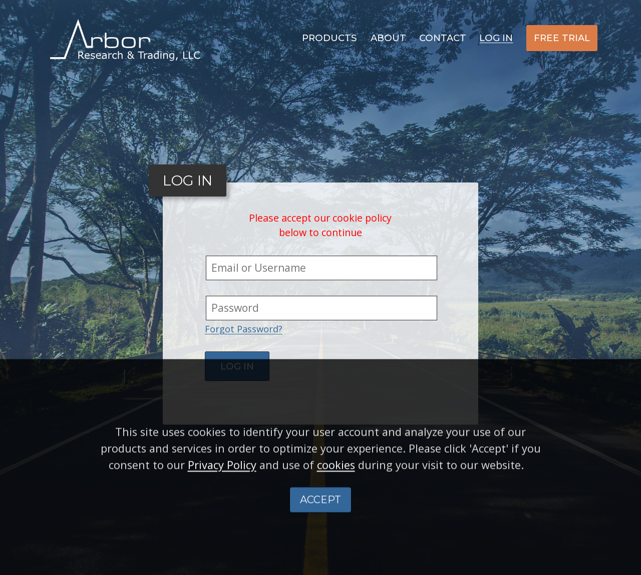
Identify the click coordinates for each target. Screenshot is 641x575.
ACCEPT (320, 520)
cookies (336, 485)
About (388, 38)
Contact (442, 38)
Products (329, 38)
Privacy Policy (222, 485)
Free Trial (562, 38)
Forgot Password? (243, 329)
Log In (496, 38)
